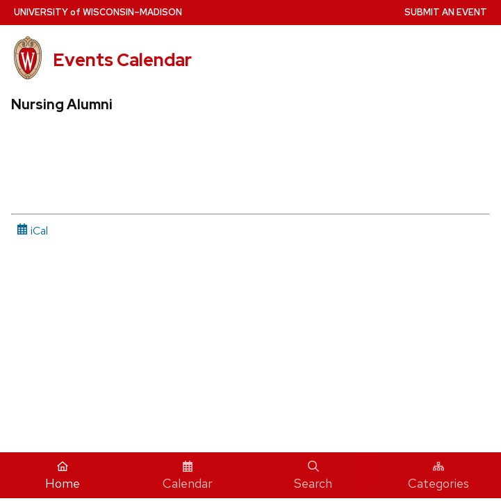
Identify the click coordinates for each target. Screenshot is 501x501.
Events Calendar (122, 60)
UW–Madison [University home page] (98, 12)
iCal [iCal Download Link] (32, 230)
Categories (438, 476)
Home (62, 476)
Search (313, 476)
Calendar (188, 476)
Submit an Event (445, 12)
